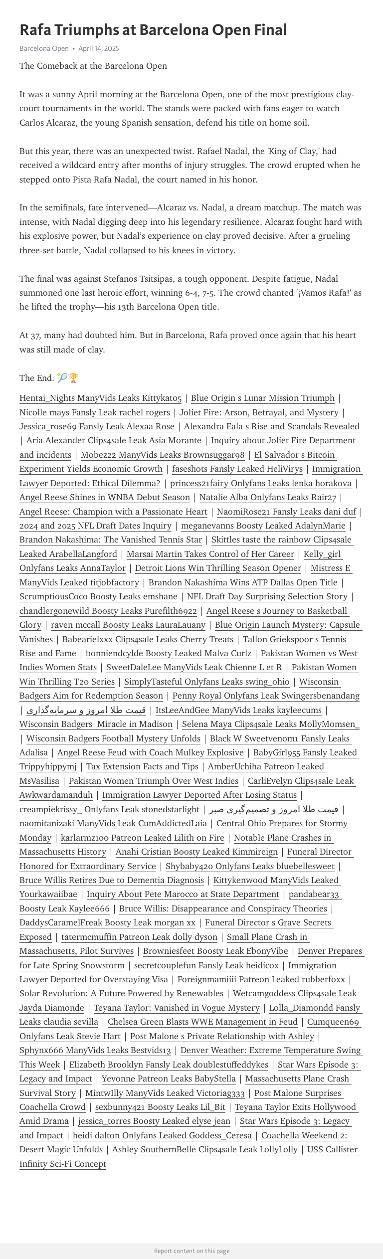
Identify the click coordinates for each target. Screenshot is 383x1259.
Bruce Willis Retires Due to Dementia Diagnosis (111, 880)
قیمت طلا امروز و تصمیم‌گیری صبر (274, 809)
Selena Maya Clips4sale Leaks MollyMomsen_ (271, 724)
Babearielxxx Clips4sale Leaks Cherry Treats (147, 639)
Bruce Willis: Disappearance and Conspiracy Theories (223, 908)
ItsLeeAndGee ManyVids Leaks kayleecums (239, 710)
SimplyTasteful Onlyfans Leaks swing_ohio (207, 681)
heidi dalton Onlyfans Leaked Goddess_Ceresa (162, 1135)
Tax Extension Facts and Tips (142, 766)
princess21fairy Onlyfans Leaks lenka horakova (261, 483)
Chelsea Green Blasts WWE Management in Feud (203, 1021)
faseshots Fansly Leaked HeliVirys (237, 468)
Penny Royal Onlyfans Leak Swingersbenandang (266, 695)
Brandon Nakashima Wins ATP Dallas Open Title (243, 582)
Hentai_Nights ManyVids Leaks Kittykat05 (100, 397)
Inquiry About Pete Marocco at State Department (183, 894)
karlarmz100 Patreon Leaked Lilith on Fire (142, 837)
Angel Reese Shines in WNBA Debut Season (104, 497)
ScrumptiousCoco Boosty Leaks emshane (98, 596)
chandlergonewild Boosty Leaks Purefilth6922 (108, 610)
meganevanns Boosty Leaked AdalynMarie (263, 525)
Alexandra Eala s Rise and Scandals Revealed (272, 426)
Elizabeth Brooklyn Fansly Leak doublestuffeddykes (168, 1064)
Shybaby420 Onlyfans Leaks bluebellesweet (250, 866)
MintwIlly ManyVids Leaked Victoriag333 (165, 1092)
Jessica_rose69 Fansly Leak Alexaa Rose (97, 426)
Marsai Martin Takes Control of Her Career (210, 553)
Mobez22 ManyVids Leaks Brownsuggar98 (163, 454)
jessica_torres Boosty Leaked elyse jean (154, 1120)
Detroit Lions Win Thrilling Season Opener (218, 567)
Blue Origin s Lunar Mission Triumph (263, 397)
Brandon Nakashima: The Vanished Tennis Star (110, 539)
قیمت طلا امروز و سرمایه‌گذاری (86, 710)
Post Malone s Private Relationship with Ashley (222, 1036)
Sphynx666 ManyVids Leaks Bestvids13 (95, 1050)
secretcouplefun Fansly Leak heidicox (206, 965)
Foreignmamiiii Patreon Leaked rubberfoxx (261, 979)
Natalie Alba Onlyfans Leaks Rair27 (267, 497)
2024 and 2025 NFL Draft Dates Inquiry (95, 525)
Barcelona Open (44, 48)
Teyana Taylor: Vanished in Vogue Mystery (177, 1007)
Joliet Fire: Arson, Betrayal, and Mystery (259, 412)
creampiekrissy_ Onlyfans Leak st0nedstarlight (109, 809)
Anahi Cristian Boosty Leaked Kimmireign (197, 851)
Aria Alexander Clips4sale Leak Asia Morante (113, 440)
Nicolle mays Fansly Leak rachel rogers (94, 412)
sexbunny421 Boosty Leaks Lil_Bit (160, 1106)
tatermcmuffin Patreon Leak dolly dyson (139, 936)
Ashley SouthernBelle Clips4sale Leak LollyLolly (205, 1149)
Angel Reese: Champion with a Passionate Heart (113, 511)
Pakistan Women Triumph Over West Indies (153, 780)
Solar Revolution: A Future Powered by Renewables (121, 993)
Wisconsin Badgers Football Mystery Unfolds (113, 738)
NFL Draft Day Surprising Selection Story (267, 596)
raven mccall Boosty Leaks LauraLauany (128, 624)
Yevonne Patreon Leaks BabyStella (169, 1078)
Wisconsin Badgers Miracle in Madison (96, 724)
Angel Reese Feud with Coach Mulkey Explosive (150, 752)
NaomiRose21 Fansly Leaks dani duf (286, 511)
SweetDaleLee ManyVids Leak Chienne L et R (194, 667)
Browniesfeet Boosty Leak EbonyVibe (215, 950)
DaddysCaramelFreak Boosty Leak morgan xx (107, 922)
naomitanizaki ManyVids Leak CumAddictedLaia (113, 823)
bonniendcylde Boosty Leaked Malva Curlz (168, 653)
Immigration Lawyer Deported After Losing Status (199, 794)
